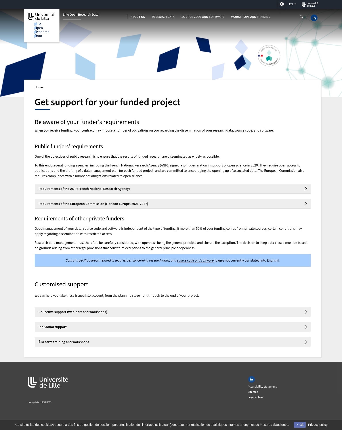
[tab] (173, 188)
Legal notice (255, 397)
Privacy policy (317, 424)
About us (138, 17)
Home (39, 87)
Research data (163, 17)
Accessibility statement (262, 386)
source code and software (195, 260)
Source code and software (203, 17)
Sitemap (253, 392)
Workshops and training (251, 17)
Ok (300, 424)
